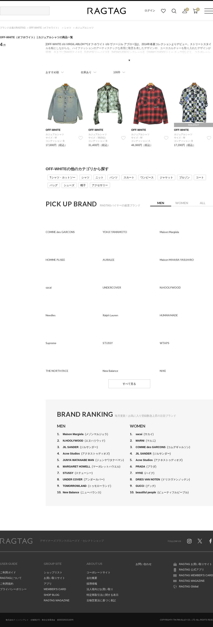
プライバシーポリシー (13, 589)
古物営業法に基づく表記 (101, 600)
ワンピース (147, 177)
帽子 (83, 185)
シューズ (69, 185)
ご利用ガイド (8, 572)
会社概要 (92, 577)
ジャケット (166, 177)
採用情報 (92, 583)
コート (200, 177)
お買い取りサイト (54, 577)
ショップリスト (53, 572)
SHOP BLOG (51, 594)
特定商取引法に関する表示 (102, 594)
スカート (129, 177)
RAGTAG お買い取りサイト (195, 564)
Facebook (210, 541)
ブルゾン (184, 177)
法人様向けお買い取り (100, 589)
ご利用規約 (6, 583)
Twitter (199, 541)
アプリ (48, 583)
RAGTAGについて (11, 577)
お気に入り (163, 11)
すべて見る (129, 383)
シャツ (85, 177)
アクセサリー (100, 185)
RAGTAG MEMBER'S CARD (196, 575)
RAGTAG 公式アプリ (191, 569)
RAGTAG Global (188, 586)
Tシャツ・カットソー (62, 177)
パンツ (114, 177)
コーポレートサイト (98, 572)
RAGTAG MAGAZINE (56, 600)
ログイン (150, 10)
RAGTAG (16, 541)
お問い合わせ (144, 564)
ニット (99, 177)
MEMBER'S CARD (55, 589)
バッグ (54, 185)
